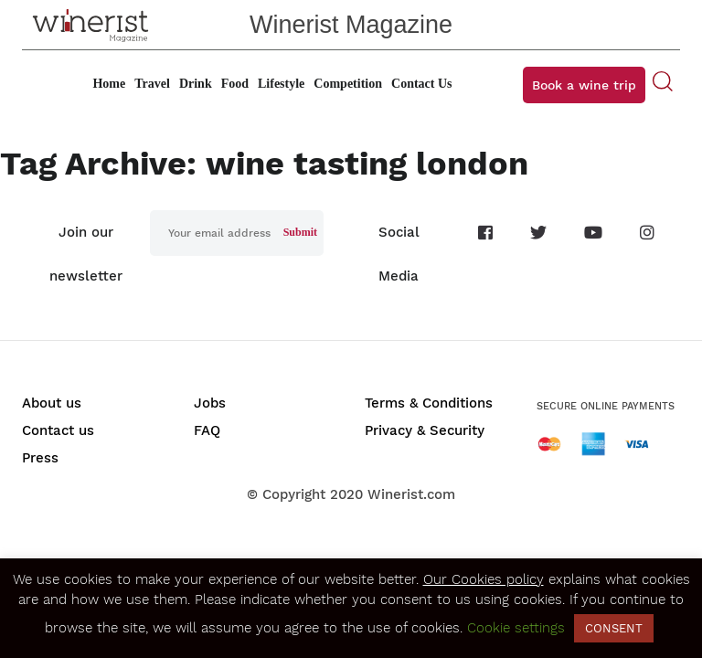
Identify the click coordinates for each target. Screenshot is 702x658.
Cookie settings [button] (516, 628)
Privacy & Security (424, 430)
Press (40, 458)
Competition (348, 83)
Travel (152, 83)
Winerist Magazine (351, 24)
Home (108, 83)
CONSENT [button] (614, 628)
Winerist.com (411, 494)
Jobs (210, 403)
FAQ (207, 430)
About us (51, 403)
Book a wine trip (584, 85)
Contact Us (421, 83)
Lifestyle (281, 83)
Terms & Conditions (429, 403)
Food (235, 83)
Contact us (58, 430)
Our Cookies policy (483, 579)
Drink (195, 83)
